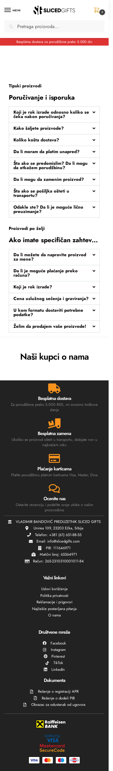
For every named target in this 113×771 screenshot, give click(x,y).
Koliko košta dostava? (36, 140)
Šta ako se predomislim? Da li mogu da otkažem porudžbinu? (50, 165)
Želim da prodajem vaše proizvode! (49, 326)
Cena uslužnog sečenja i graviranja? (50, 298)
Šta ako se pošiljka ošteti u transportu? (41, 193)
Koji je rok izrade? (32, 287)
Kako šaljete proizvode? (38, 128)
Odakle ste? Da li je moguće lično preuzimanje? (48, 209)
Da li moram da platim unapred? (46, 151)
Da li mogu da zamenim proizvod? (48, 179)
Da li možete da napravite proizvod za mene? (49, 257)
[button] (97, 10)
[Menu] (13, 10)
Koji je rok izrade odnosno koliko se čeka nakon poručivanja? (51, 114)
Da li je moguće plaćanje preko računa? (45, 273)
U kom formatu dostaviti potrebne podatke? (48, 312)
